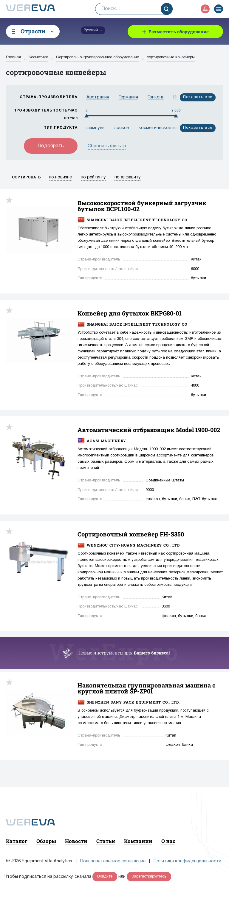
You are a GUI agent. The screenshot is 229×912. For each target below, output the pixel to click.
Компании (138, 841)
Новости (76, 841)
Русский (91, 30)
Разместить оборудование (178, 31)
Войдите (104, 876)
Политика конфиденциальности (187, 861)
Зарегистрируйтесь (148, 876)
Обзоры (46, 841)
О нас (168, 841)
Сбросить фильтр (107, 146)
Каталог (16, 841)
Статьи (105, 841)
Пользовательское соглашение (113, 861)
